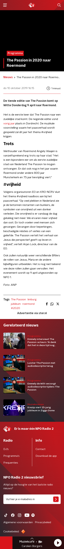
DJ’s (6, 449)
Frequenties (10, 462)
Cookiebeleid (11, 531)
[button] (57, 542)
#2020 (15, 308)
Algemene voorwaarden (18, 522)
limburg (32, 299)
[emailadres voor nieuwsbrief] (32, 499)
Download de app (46, 456)
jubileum (16, 304)
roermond (28, 304)
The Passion (18, 299)
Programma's (11, 456)
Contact (40, 449)
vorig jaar (9, 123)
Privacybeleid (43, 522)
